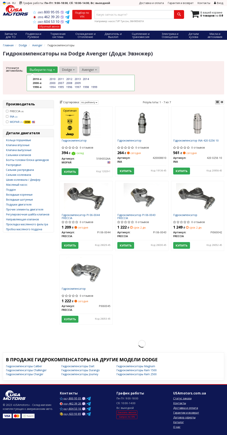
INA (13, 116)
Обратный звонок (49, 26)
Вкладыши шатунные (19, 199)
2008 (69, 83)
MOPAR (22, 122)
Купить (70, 172)
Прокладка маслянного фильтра (27, 224)
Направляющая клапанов (22, 219)
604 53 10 (46, 21)
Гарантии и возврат (186, 412)
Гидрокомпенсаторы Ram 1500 (136, 370)
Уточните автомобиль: (14, 69)
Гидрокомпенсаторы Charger (24, 374)
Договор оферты (184, 417)
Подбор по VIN (82, 14)
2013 (78, 79)
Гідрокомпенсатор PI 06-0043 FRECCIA (136, 216)
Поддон (11, 189)
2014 (86, 79)
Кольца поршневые (18, 140)
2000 (52, 83)
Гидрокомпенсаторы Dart (77, 366)
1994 (52, 87)
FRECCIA (14, 111)
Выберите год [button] (42, 69)
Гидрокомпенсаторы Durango (80, 370)
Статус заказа (182, 398)
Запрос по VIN (127, 416)
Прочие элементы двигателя (24, 209)
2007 (61, 83)
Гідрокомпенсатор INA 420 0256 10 (196, 140)
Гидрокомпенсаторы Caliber (24, 366)
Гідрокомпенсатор (129, 140)
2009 (78, 83)
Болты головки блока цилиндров (27, 160)
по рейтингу (89, 102)
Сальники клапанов (18, 155)
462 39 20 (46, 16)
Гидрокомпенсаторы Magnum (135, 366)
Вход (218, 3)
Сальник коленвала (18, 175)
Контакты (203, 3)
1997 (78, 87)
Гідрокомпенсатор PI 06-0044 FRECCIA (81, 216)
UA (6, 3)
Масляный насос (16, 184)
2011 (61, 79)
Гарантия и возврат (181, 3)
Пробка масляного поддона (24, 229)
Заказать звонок (127, 412)
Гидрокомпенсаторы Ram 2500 (136, 374)
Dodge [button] (68, 69)
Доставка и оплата (151, 3)
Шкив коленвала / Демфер (23, 180)
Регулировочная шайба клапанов (27, 214)
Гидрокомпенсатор (74, 140)
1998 (86, 87)
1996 (69, 87)
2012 (69, 79)
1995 (61, 87)
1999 (94, 87)
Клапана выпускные (18, 150)
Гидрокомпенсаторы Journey (79, 374)
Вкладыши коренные (19, 194)
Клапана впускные (18, 145)
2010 (52, 79)
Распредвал (13, 165)
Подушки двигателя (18, 204)
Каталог (178, 422)
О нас (176, 427)
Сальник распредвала (20, 170)
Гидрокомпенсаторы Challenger (26, 370)
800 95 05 (46, 12)
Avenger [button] (89, 69)
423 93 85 (70, 414)
